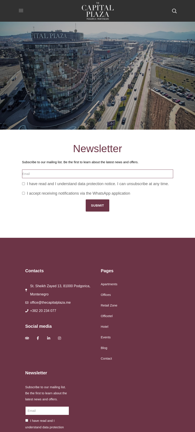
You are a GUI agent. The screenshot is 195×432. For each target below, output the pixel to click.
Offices (106, 295)
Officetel (107, 316)
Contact (106, 358)
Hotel (104, 326)
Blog (104, 348)
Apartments (109, 284)
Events (106, 337)
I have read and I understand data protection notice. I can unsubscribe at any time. (98, 184)
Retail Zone (109, 305)
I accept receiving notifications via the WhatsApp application (78, 193)
